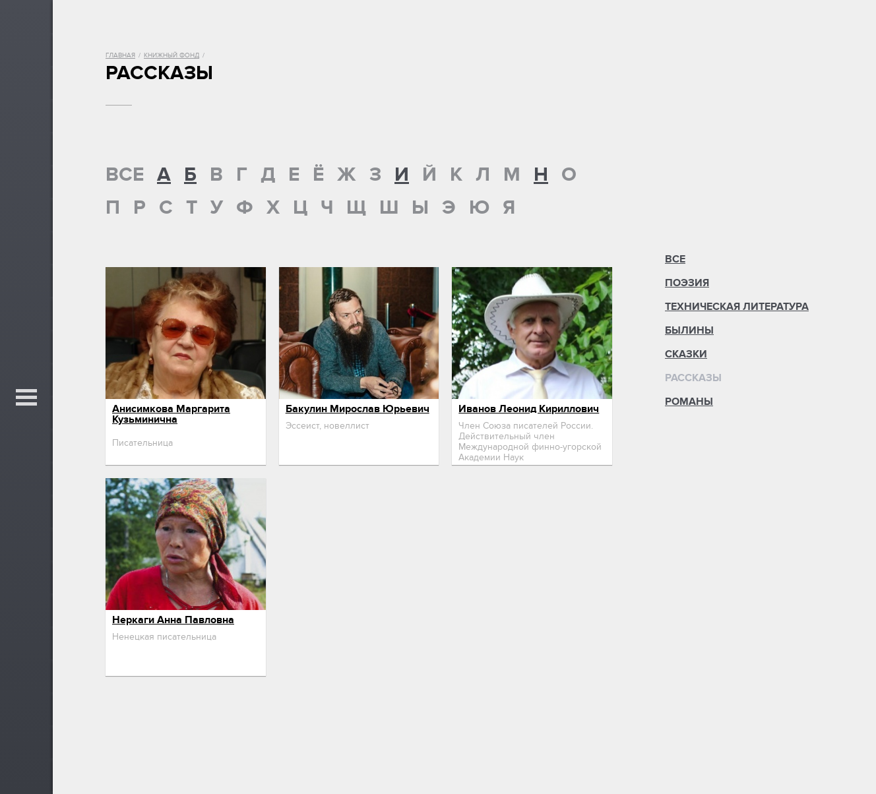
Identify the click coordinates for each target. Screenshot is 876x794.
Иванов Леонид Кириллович (528, 408)
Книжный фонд (171, 55)
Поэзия (687, 283)
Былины (689, 330)
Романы (689, 401)
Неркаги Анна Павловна (173, 619)
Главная (120, 55)
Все (675, 259)
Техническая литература (737, 306)
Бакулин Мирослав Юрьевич (357, 408)
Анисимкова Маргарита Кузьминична (171, 414)
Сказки (686, 354)
